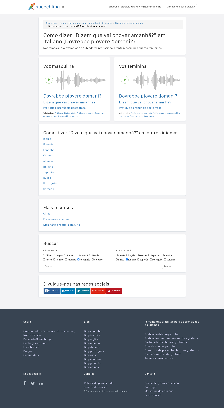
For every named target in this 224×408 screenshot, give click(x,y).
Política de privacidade (98, 383)
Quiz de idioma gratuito (160, 346)
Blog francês (92, 335)
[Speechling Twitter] (34, 384)
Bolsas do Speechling (37, 339)
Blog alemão (92, 343)
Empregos (151, 387)
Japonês (48, 172)
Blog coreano (92, 359)
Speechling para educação (162, 383)
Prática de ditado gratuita (161, 334)
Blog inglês (91, 339)
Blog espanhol (93, 331)
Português (50, 183)
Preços (27, 351)
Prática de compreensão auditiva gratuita (171, 338)
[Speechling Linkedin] (43, 384)
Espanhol (49, 150)
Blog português (94, 351)
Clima (47, 213)
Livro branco (31, 347)
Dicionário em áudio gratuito (181, 6)
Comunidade (31, 355)
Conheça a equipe (34, 343)
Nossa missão (32, 335)
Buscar (167, 266)
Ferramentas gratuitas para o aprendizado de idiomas (134, 6)
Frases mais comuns (56, 219)
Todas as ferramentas (159, 358)
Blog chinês (91, 367)
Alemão (48, 161)
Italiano (48, 166)
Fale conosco (153, 395)
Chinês (47, 155)
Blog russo (90, 355)
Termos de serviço (95, 387)
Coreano (48, 189)
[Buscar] (99, 266)
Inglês (47, 138)
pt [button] (64, 7)
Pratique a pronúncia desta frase (64, 107)
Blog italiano (92, 347)
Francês (48, 144)
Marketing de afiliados (159, 391)
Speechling (51, 23)
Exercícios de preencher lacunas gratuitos (172, 350)
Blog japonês (92, 363)
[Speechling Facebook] (26, 384)
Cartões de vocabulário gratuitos (166, 342)
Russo (47, 177)
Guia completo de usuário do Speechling (49, 331)
